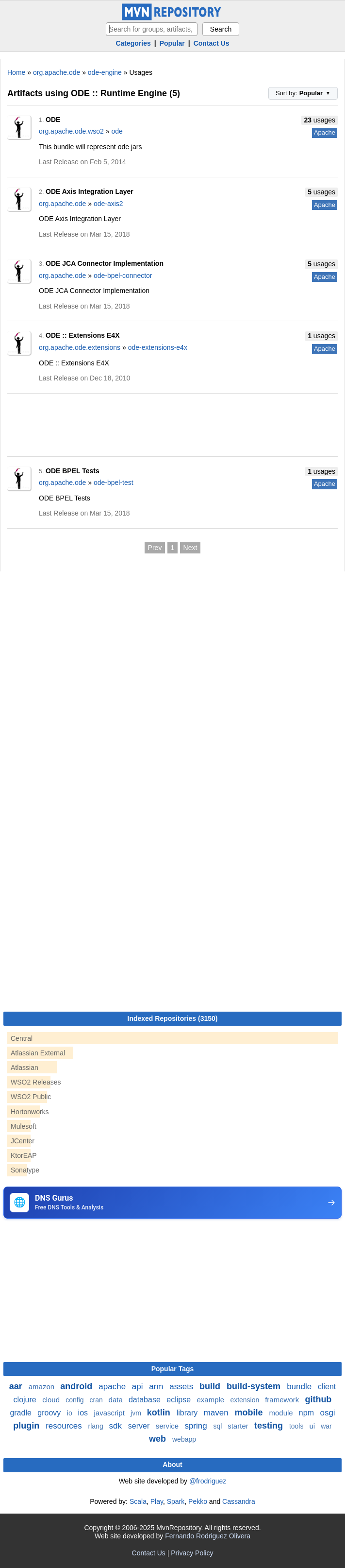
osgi (327, 1412)
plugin (27, 1425)
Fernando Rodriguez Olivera (207, 1536)
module (282, 1413)
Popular (172, 43)
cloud (52, 1400)
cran (96, 1400)
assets (182, 1386)
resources (65, 1425)
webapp (184, 1439)
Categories (132, 43)
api (138, 1386)
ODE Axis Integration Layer (89, 191)
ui (313, 1426)
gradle (21, 1413)
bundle (300, 1386)
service (168, 1426)
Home (16, 72)
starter (239, 1426)
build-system (255, 1386)
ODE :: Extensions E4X (82, 335)
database (146, 1400)
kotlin (160, 1412)
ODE (53, 119)
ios (84, 1413)
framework (283, 1400)
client (327, 1386)
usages (319, 120)
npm (307, 1413)
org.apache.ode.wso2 (71, 131)
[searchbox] (151, 29)
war (326, 1426)
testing (269, 1425)
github (318, 1399)
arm (157, 1386)
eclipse (179, 1400)
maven (217, 1412)
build (211, 1386)
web (158, 1439)
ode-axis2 (108, 203)
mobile (249, 1412)
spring (196, 1425)
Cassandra (238, 1501)
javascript (110, 1413)
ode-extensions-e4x (157, 347)
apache (113, 1386)
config (75, 1400)
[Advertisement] (172, 421)
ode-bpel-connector (123, 275)
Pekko (197, 1501)
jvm (137, 1413)
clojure (26, 1400)
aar (17, 1386)
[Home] (173, 18)
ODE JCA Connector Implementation (105, 263)
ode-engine (105, 72)
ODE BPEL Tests (72, 471)
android (77, 1386)
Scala (138, 1501)
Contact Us (212, 43)
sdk (116, 1425)
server (140, 1426)
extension (245, 1400)
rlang (96, 1426)
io (70, 1413)
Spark (176, 1501)
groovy (50, 1413)
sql (218, 1426)
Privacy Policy (192, 1553)
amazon (43, 1386)
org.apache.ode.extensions (79, 347)
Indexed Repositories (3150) (173, 1018)
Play (156, 1501)
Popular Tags (172, 1369)
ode (116, 131)
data (117, 1400)
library (188, 1413)
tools (297, 1426)
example (212, 1400)
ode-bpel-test (113, 482)
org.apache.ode (56, 72)
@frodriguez (207, 1481)
